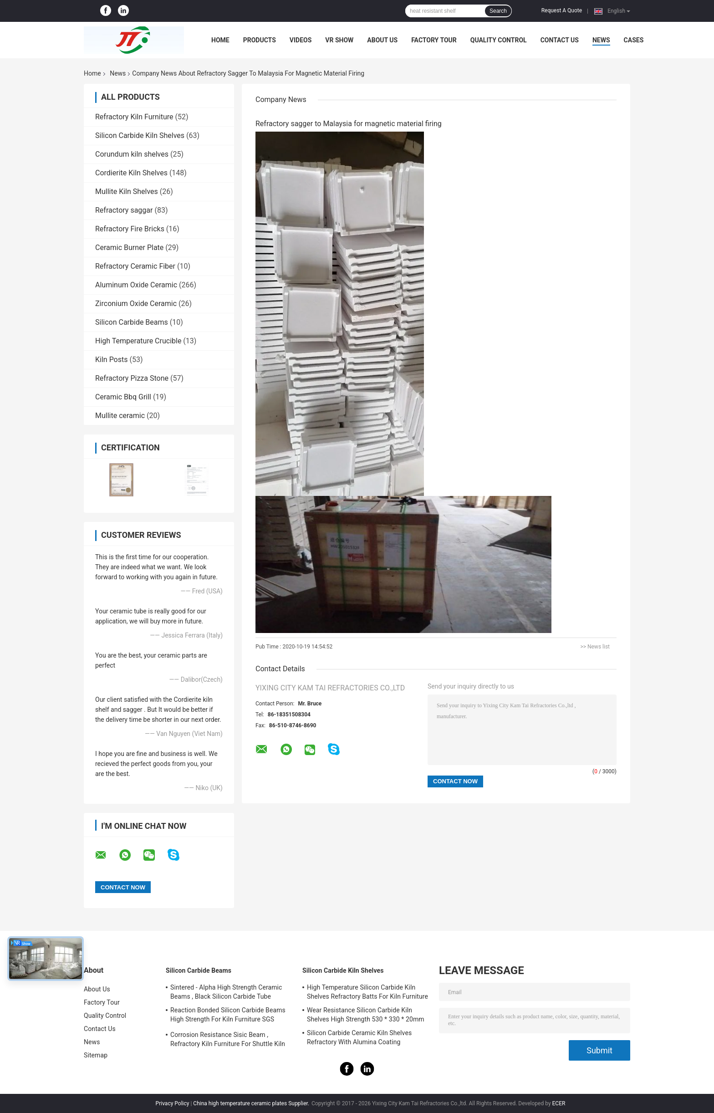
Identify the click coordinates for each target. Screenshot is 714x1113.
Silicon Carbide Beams (131, 322)
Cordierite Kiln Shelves (131, 172)
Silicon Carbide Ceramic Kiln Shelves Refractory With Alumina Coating (359, 1037)
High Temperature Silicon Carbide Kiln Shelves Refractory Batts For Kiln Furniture (367, 992)
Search (498, 11)
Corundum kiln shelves (131, 154)
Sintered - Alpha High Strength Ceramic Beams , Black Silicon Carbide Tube (226, 992)
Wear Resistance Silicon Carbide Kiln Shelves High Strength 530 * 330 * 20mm (365, 1014)
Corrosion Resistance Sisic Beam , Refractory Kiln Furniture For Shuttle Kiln (227, 1039)
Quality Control (498, 40)
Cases (634, 40)
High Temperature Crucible (138, 341)
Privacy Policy (172, 1103)
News (601, 40)
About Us (382, 40)
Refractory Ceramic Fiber (135, 266)
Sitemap (95, 1055)
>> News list (595, 646)
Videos (301, 40)
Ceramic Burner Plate (129, 247)
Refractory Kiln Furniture (134, 116)
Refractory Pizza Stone (131, 378)
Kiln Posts (111, 359)
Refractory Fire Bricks (129, 229)
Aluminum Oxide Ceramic (136, 285)
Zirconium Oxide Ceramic (136, 303)
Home (220, 40)
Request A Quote (561, 10)
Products (259, 40)
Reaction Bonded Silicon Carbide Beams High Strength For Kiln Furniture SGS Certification (228, 1016)
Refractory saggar (124, 210)
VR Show (339, 40)
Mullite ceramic (120, 415)
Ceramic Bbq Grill (123, 397)
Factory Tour (434, 40)
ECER (559, 1103)
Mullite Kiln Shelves (126, 191)
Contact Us (560, 40)
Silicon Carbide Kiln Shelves (139, 135)
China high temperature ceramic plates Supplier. (252, 1103)
